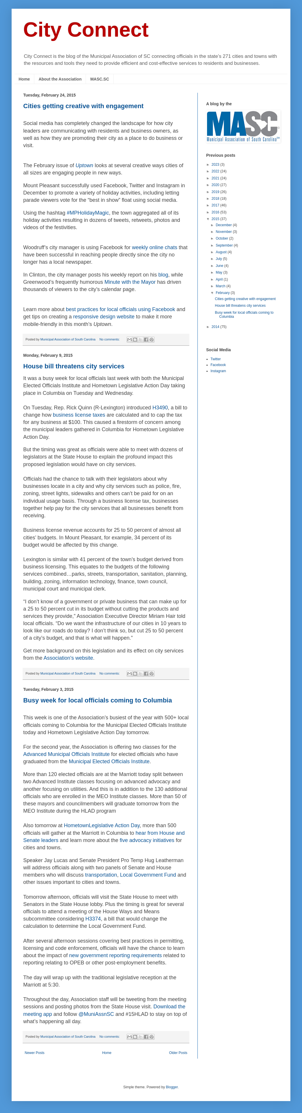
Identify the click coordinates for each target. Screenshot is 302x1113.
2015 (216, 219)
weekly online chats (154, 247)
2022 (216, 171)
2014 (216, 327)
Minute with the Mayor (130, 282)
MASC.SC (99, 79)
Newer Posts (34, 1053)
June (220, 266)
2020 (216, 185)
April (220, 279)
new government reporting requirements (115, 955)
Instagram (218, 371)
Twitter (216, 359)
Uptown (84, 165)
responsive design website (103, 317)
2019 (216, 192)
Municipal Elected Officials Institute (109, 761)
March (221, 286)
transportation (101, 875)
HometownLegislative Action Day (102, 825)
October (222, 238)
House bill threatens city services (74, 366)
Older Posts (178, 1053)
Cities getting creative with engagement (83, 106)
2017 (216, 205)
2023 (216, 165)
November (224, 232)
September (225, 245)
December (224, 225)
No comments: (110, 339)
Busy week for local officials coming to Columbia (97, 700)
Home (24, 79)
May (219, 272)
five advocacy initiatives (147, 840)
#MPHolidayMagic (88, 213)
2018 (216, 199)
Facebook (218, 365)
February (223, 293)
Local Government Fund (148, 875)
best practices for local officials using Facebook (120, 309)
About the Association (60, 79)
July (219, 259)
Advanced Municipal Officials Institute (66, 754)
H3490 (160, 408)
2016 (216, 212)
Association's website (68, 658)
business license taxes (79, 415)
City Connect (86, 29)
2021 (216, 178)
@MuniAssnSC (96, 1014)
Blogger (172, 1087)
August (222, 252)
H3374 (93, 919)
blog (163, 275)
